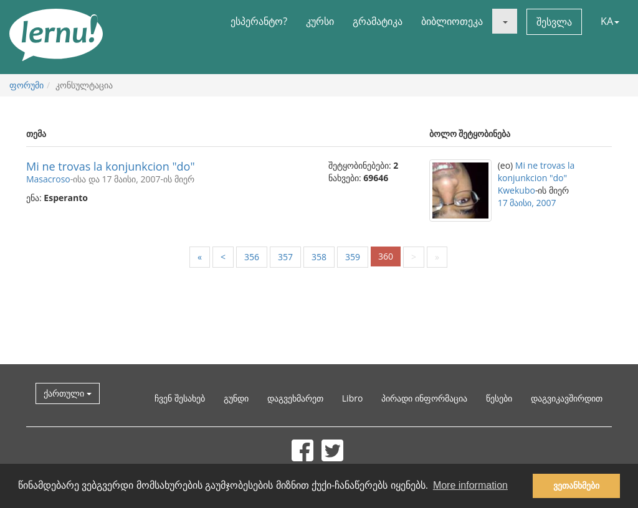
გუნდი (236, 398)
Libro (352, 398)
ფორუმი (26, 85)
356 (251, 257)
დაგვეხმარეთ (295, 398)
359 (352, 257)
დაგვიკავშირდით (566, 398)
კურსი (320, 21)
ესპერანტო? (259, 21)
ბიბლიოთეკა (452, 21)
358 (319, 257)
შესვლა (554, 22)
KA (610, 21)
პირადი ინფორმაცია (424, 398)
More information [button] (470, 485)
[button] (504, 21)
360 (385, 256)
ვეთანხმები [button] (576, 486)
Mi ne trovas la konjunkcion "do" (110, 166)
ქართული (68, 393)
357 (285, 257)
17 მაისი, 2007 (527, 203)
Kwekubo (516, 190)
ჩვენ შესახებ (180, 398)
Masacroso (48, 179)
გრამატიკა (377, 21)
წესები (499, 398)
